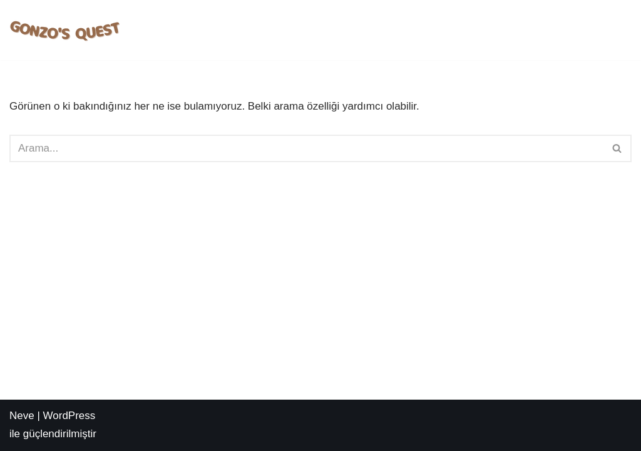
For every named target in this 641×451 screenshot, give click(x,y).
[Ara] (306, 148)
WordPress (69, 416)
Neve (21, 416)
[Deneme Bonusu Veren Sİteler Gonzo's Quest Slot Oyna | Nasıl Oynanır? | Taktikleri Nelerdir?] (65, 30)
